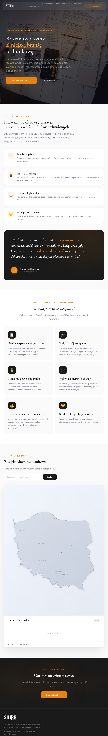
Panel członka (62, 689)
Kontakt (77, 4)
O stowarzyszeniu (33, 5)
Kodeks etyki (9, 693)
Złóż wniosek (54, 621)
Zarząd (7, 685)
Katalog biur (62, 685)
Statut (6, 689)
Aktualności (67, 4)
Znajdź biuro (49, 80)
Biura (58, 4)
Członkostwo (47, 4)
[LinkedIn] (12, 667)
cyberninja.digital (65, 731)
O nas (6, 681)
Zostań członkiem (21, 80)
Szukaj (50, 477)
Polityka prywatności (84, 731)
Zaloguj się (93, 6)
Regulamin (100, 731)
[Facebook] (6, 667)
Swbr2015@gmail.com (15, 707)
